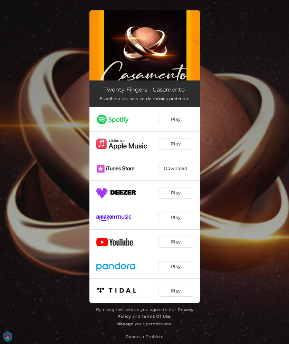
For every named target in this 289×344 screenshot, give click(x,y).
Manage (124, 323)
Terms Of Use (156, 316)
